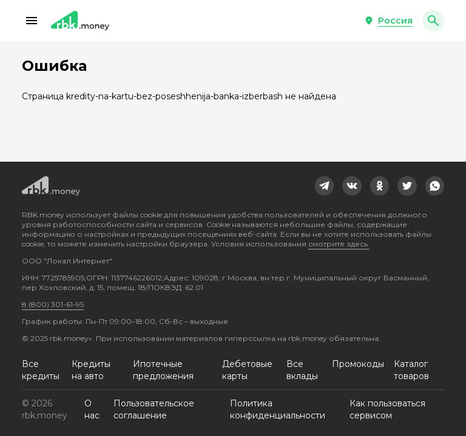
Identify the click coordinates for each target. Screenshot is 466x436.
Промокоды (358, 363)
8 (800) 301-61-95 (53, 304)
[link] (324, 186)
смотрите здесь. (339, 243)
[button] (31, 20)
